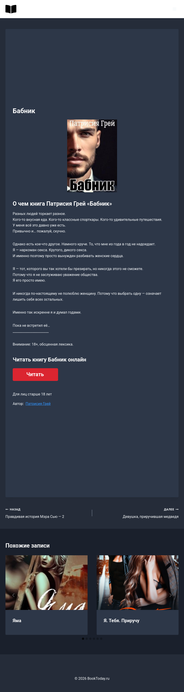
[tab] (83, 639)
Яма (17, 620)
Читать (35, 374)
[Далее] (170, 595)
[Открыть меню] (174, 8)
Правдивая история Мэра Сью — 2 (46, 512)
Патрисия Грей (38, 404)
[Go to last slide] (14, 595)
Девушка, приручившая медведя (137, 512)
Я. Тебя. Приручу (122, 620)
